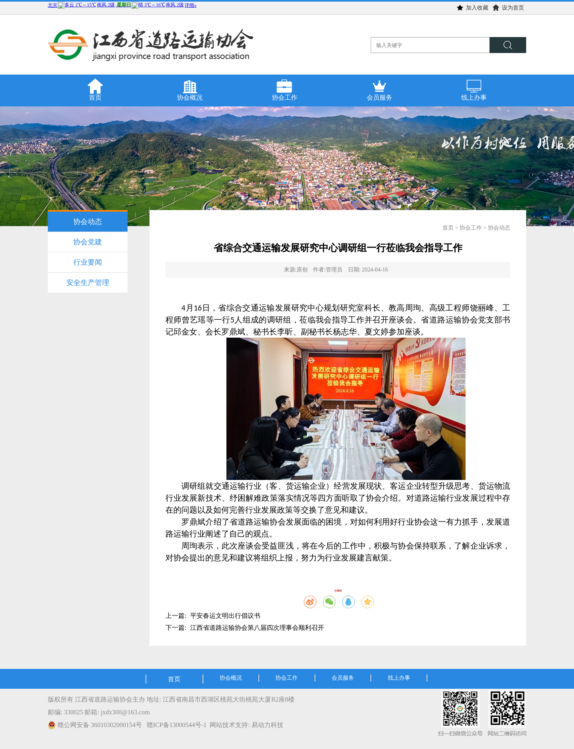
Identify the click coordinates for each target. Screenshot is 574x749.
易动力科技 (267, 724)
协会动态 (87, 222)
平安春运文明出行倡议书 (225, 615)
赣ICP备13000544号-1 (176, 724)
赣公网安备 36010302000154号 (96, 724)
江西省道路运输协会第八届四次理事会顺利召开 (257, 627)
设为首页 (508, 7)
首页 (448, 228)
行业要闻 (87, 262)
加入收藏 (472, 7)
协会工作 (471, 228)
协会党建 (87, 242)
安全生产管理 (87, 283)
